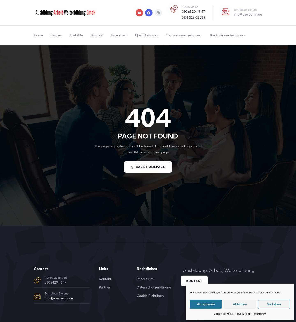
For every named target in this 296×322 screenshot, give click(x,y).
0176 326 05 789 (193, 17)
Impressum (259, 313)
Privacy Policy (243, 313)
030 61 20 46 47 (193, 11)
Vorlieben (274, 304)
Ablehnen (240, 304)
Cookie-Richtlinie (224, 313)
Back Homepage (148, 167)
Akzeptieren (206, 304)
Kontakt (195, 281)
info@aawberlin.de (59, 298)
